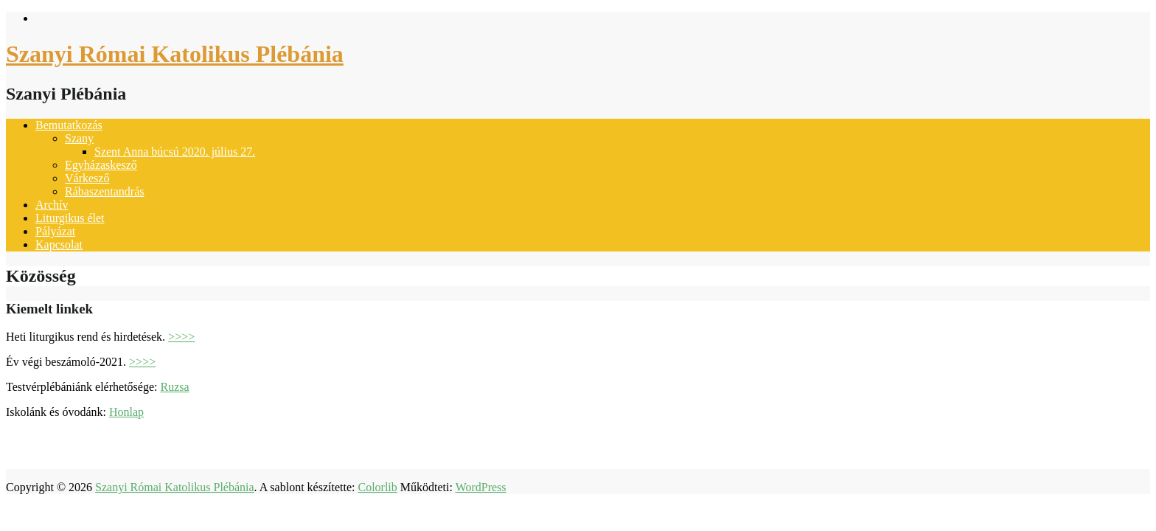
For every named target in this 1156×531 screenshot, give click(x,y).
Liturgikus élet (69, 218)
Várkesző (87, 178)
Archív (51, 204)
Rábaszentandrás (104, 191)
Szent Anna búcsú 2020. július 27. (174, 151)
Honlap (126, 412)
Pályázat (55, 231)
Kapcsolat (59, 244)
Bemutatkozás (68, 125)
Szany (79, 138)
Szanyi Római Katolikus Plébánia (175, 54)
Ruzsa (174, 387)
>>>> (181, 336)
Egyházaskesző (101, 165)
